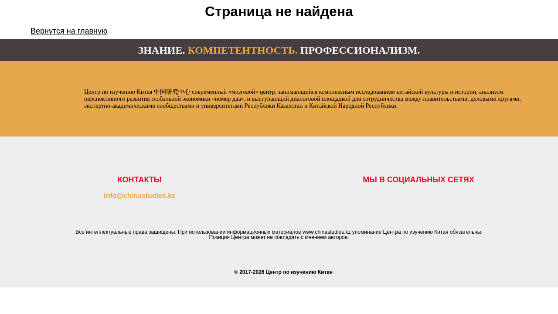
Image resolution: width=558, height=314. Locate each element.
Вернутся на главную (69, 31)
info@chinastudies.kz (139, 195)
